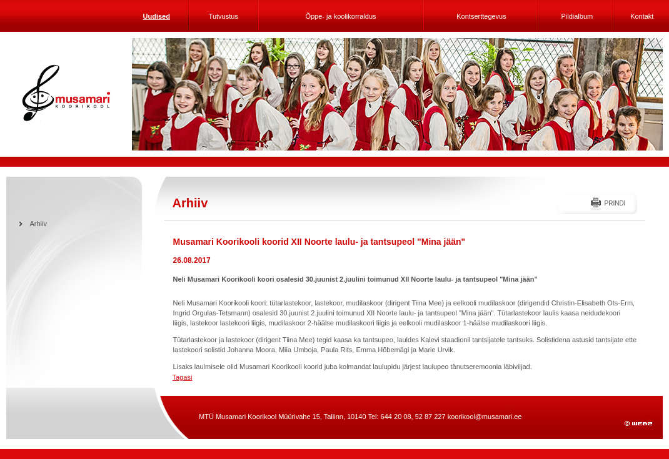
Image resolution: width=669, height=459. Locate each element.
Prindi (614, 203)
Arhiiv (39, 223)
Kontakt (641, 16)
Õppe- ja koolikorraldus (340, 16)
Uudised (156, 16)
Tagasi (183, 377)
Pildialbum (577, 16)
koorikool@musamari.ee (485, 416)
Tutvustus (223, 16)
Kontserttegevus (481, 16)
